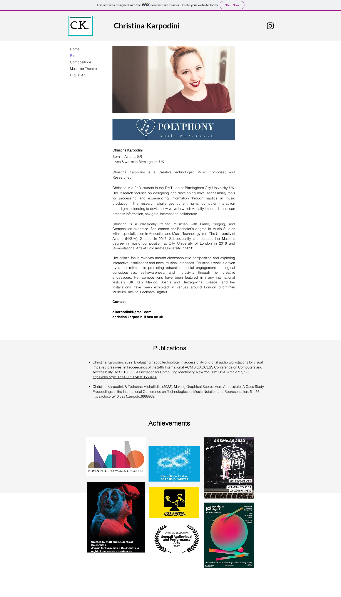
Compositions (81, 62)
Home (74, 49)
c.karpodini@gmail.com (131, 312)
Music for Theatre (83, 68)
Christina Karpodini (147, 25)
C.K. (79, 26)
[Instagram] (270, 25)
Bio (72, 55)
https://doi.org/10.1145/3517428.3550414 (125, 377)
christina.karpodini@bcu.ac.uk (137, 317)
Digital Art (77, 75)
